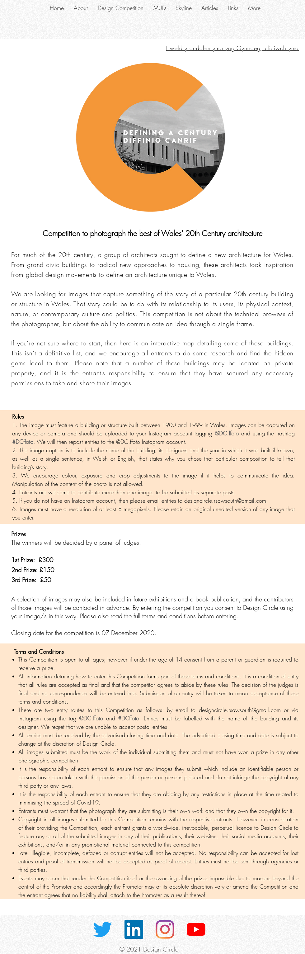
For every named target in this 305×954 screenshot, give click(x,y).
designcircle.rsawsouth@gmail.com (225, 500)
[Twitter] (102, 929)
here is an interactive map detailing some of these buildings (206, 343)
